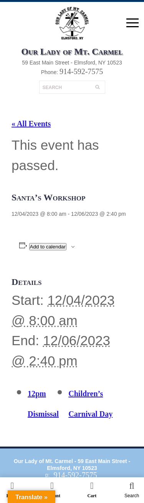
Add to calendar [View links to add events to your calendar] (48, 247)
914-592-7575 (81, 71)
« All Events (31, 123)
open (132, 23)
